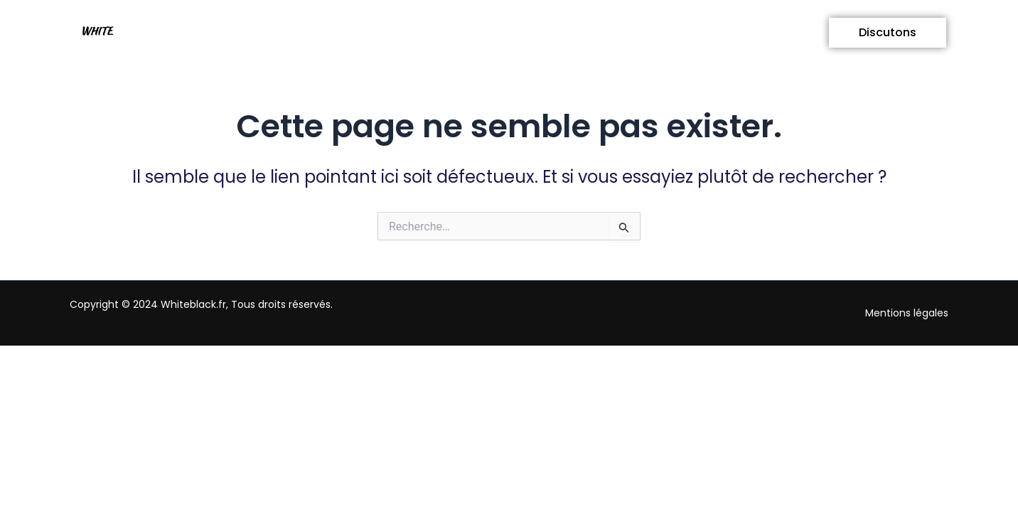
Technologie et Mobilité (640, 32)
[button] (306, 32)
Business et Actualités (463, 32)
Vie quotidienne (306, 32)
